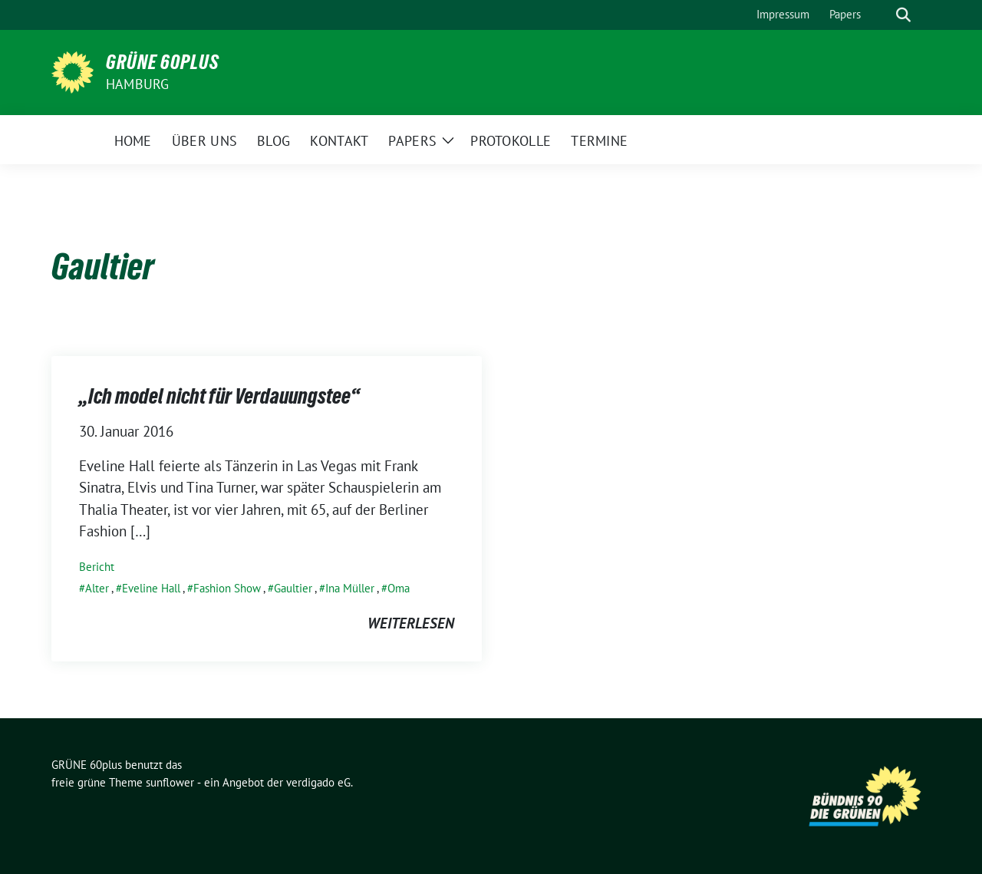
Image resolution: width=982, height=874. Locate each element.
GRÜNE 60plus (162, 62)
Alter (97, 588)
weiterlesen (410, 623)
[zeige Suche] (903, 15)
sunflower (170, 782)
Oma (398, 588)
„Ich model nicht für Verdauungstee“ (219, 396)
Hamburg (137, 84)
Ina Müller (349, 588)
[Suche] (881, 15)
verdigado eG (318, 782)
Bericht (96, 566)
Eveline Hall (151, 588)
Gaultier (293, 588)
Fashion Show (227, 588)
